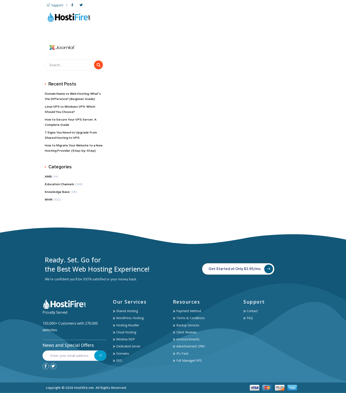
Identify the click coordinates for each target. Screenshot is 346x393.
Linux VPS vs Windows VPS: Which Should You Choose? (70, 109)
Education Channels (59, 184)
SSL (230, 17)
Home (144, 17)
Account (271, 17)
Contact (293, 17)
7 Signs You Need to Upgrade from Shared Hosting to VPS (71, 135)
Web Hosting (168, 17)
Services (247, 17)
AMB (48, 176)
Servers (194, 17)
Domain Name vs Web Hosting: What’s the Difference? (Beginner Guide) (73, 96)
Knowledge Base (57, 192)
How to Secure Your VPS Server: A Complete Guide (70, 122)
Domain (215, 17)
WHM (48, 199)
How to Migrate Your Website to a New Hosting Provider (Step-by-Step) (74, 148)
